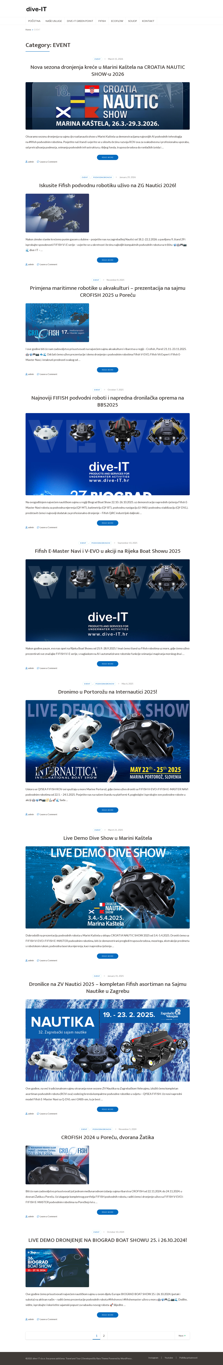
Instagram (153, 1357)
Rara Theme (102, 1358)
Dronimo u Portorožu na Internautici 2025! (107, 692)
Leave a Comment (48, 161)
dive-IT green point (80, 20)
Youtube (169, 1357)
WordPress (126, 1358)
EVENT (98, 59)
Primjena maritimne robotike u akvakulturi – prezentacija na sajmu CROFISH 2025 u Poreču (107, 291)
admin (31, 161)
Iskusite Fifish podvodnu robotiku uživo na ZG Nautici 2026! (107, 185)
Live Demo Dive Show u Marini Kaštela (107, 838)
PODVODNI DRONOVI (102, 177)
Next (181, 1335)
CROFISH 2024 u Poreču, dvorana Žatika (107, 1137)
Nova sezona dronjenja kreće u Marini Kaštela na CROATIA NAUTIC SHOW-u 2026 (107, 70)
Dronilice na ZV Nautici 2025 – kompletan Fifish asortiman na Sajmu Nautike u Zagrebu (107, 988)
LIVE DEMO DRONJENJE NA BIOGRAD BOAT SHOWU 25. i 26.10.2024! (107, 1240)
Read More (107, 157)
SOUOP (132, 20)
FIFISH (102, 20)
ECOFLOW (117, 20)
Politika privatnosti (188, 1358)
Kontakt (148, 20)
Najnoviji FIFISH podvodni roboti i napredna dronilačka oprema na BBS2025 (107, 401)
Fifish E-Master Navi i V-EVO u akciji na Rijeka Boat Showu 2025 (108, 551)
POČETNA (34, 20)
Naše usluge (54, 20)
